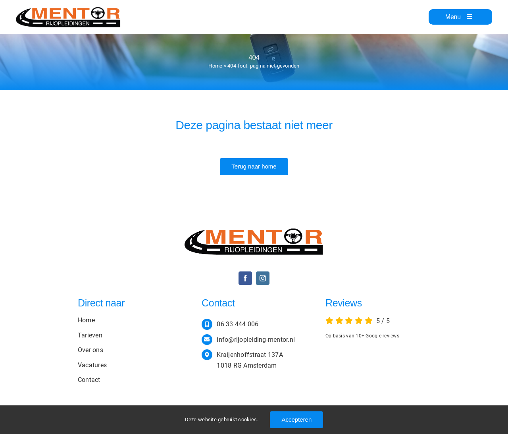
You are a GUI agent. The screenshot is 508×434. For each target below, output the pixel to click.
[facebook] (245, 278)
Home (215, 66)
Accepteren (296, 419)
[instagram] (262, 278)
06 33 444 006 (237, 324)
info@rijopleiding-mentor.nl (256, 339)
